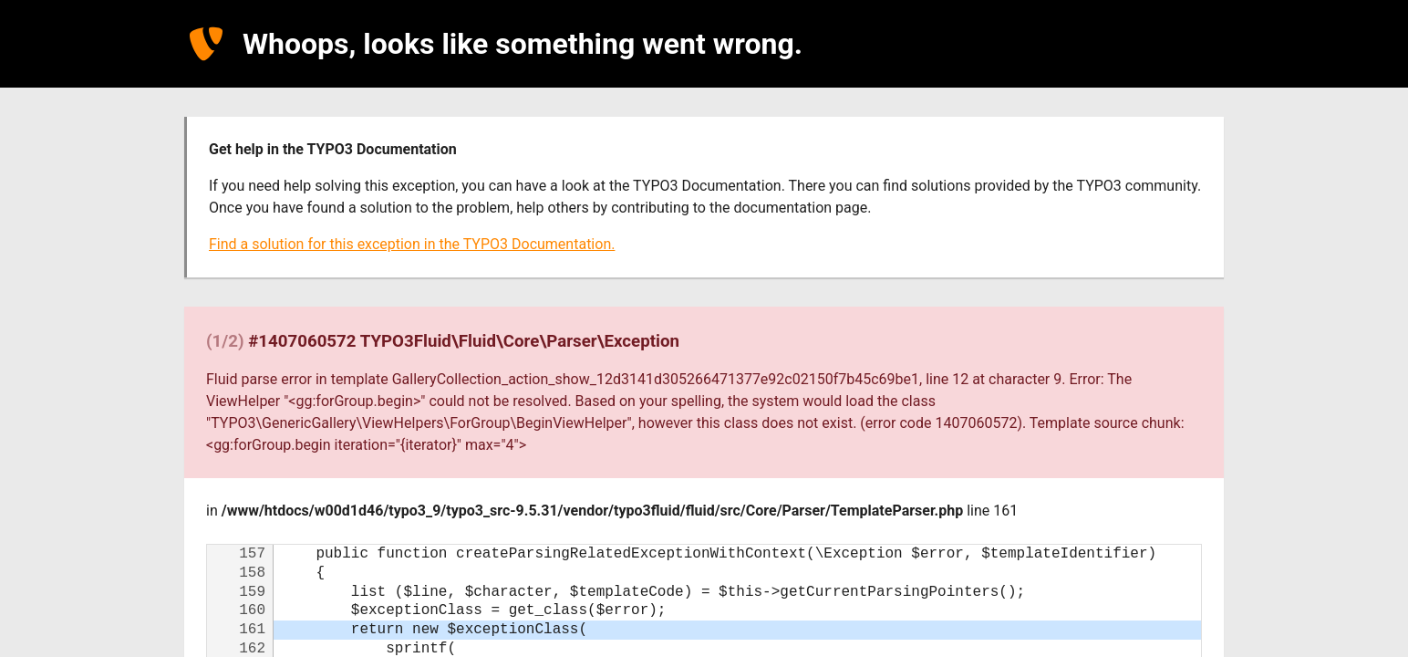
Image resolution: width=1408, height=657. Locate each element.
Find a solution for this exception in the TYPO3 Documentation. (412, 244)
